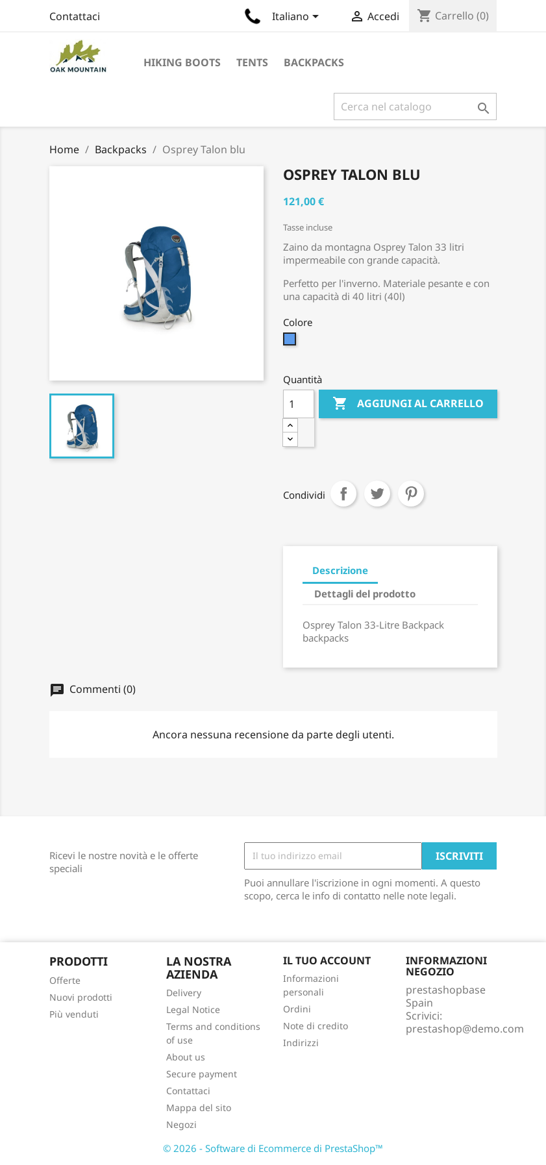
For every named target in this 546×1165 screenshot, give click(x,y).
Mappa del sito (198, 1107)
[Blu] (291, 342)
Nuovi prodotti (80, 997)
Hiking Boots (182, 62)
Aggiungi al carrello (408, 403)
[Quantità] (298, 404)
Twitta (377, 494)
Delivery (183, 992)
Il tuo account (327, 960)
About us (185, 1057)
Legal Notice (193, 1009)
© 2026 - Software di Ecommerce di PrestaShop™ (273, 1148)
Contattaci (74, 16)
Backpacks (314, 62)
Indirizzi (301, 1042)
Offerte (65, 980)
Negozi (181, 1124)
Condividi (343, 494)
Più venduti (74, 1014)
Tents (252, 62)
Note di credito (315, 1026)
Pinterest (411, 494)
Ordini (297, 1009)
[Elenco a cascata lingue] (297, 17)
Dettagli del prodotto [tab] (365, 593)
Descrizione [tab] (340, 570)
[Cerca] (415, 106)
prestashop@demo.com (465, 1028)
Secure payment (201, 1074)
